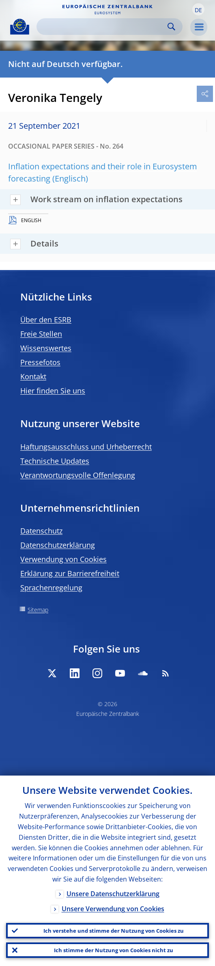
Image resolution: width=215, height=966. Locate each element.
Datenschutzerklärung (57, 545)
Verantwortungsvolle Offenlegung (77, 475)
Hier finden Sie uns (52, 390)
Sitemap (38, 610)
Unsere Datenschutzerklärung (113, 893)
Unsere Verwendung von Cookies (113, 908)
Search (171, 26)
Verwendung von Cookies (63, 559)
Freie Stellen (41, 334)
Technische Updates (54, 461)
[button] (198, 9)
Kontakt (33, 376)
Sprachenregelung (51, 587)
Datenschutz (41, 531)
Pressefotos (40, 362)
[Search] (103, 26)
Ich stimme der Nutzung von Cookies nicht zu (113, 950)
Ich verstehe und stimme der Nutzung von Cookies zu (113, 930)
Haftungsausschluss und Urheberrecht (86, 447)
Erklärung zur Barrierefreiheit (69, 573)
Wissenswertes (45, 348)
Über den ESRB (45, 319)
